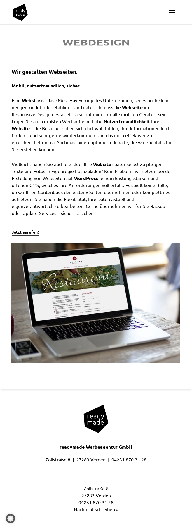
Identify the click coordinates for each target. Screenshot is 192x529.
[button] (172, 12)
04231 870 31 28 (128, 459)
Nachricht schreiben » (96, 509)
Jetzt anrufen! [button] (25, 232)
